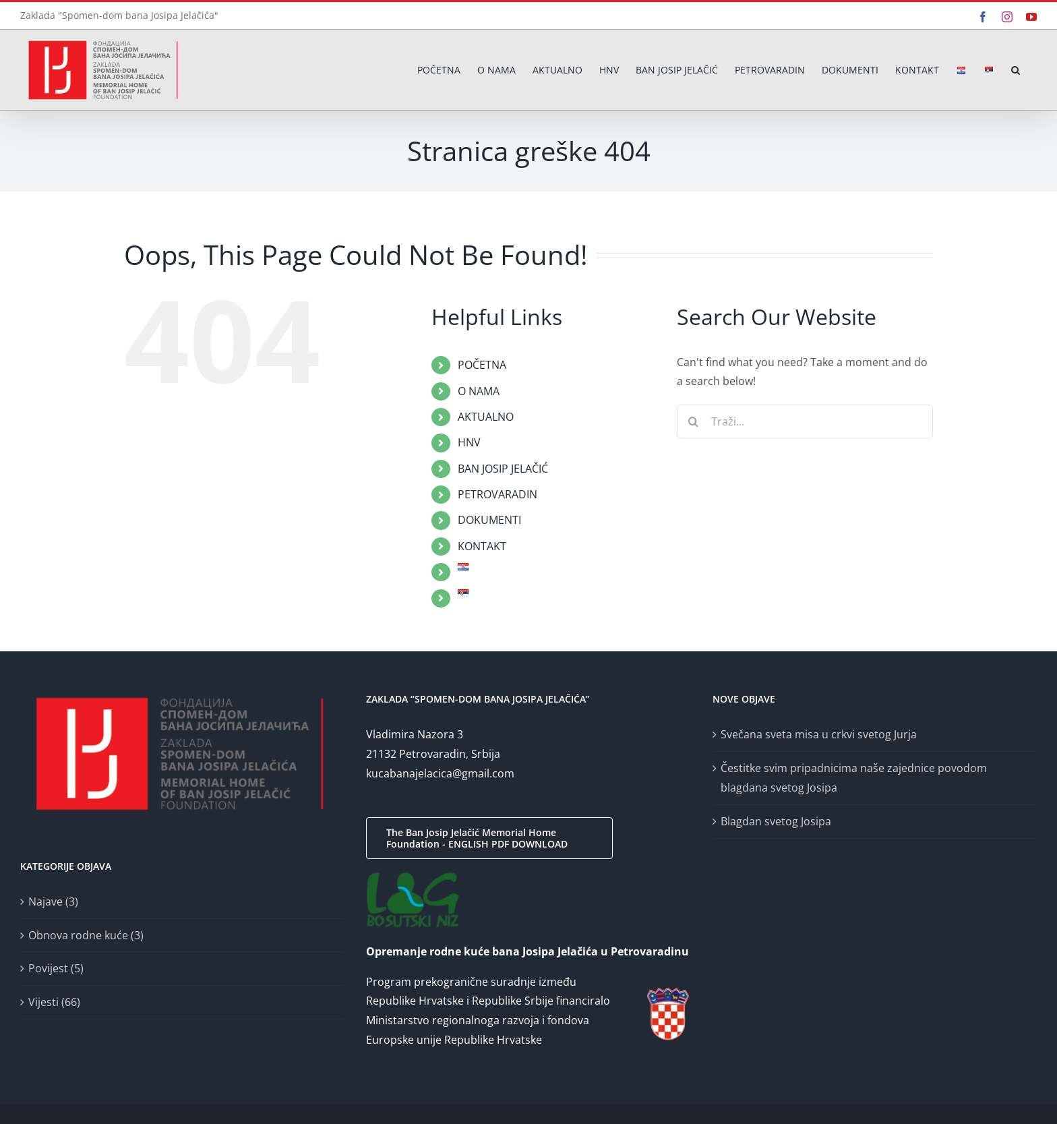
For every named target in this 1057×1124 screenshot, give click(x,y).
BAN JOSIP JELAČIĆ (503, 468)
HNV (469, 442)
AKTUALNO (486, 416)
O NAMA (479, 391)
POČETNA (482, 364)
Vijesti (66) (54, 1002)
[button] (1015, 70)
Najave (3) (53, 901)
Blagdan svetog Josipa (776, 821)
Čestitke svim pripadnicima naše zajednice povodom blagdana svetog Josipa (854, 778)
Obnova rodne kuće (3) (86, 935)
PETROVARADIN (497, 494)
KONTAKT (482, 546)
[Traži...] (805, 421)
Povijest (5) (56, 968)
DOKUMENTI (489, 519)
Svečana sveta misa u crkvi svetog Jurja (819, 734)
